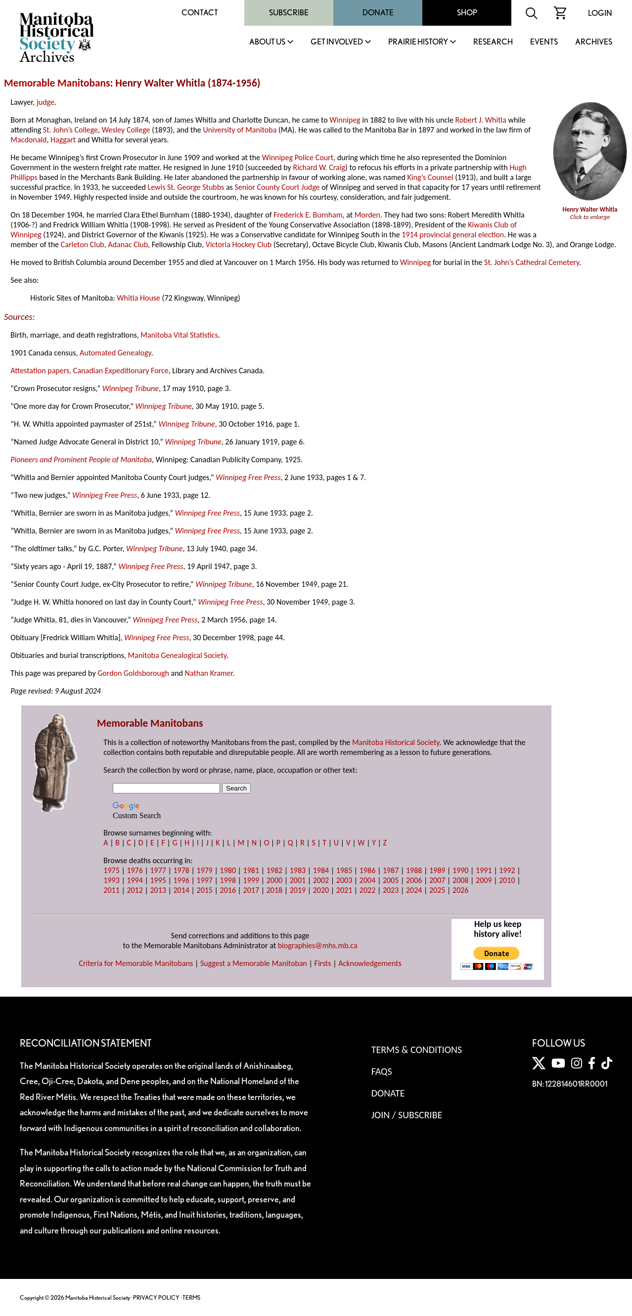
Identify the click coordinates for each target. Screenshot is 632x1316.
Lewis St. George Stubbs (185, 187)
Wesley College (126, 129)
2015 (205, 890)
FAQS (381, 1071)
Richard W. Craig (319, 167)
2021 (344, 890)
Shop (467, 12)
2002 (321, 880)
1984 (321, 870)
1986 (367, 870)
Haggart (63, 139)
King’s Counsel (430, 177)
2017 (251, 890)
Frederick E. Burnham (307, 214)
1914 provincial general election (453, 234)
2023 (391, 890)
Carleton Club (82, 244)
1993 (111, 880)
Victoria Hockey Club (238, 244)
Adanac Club (128, 244)
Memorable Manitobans (57, 83)
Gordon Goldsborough (133, 673)
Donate (378, 12)
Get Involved (337, 42)
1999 (251, 880)
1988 (414, 870)
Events (544, 42)
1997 (205, 880)
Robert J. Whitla (480, 120)
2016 (228, 890)
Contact (199, 12)
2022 (367, 890)
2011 (111, 890)
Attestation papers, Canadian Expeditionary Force (89, 370)
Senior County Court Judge (276, 187)
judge (45, 102)
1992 (507, 870)
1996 (181, 880)
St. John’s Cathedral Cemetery (531, 262)
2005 (391, 880)
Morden (367, 214)
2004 (367, 880)
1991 (484, 870)
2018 (274, 890)
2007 (437, 880)
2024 (414, 890)
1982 (274, 870)
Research (493, 42)
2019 (298, 890)
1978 (181, 870)
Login (600, 13)
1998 (228, 880)
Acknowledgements (370, 963)
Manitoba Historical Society (396, 742)
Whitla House (138, 298)
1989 (437, 870)
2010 (507, 880)
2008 (460, 880)
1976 (134, 870)
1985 (344, 870)
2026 (460, 890)
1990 (460, 870)
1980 (228, 870)
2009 (484, 880)
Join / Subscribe (407, 1115)
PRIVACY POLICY (156, 1297)
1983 (298, 870)
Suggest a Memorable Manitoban (253, 963)
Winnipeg (344, 120)
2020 (321, 890)
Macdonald (28, 139)
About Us (267, 42)
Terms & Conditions (416, 1049)
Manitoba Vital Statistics (179, 335)
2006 (414, 880)
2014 (181, 890)
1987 (391, 870)
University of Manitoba (239, 129)
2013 (158, 890)
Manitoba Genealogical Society (177, 655)
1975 (111, 870)
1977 (158, 870)
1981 (251, 870)
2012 (134, 890)
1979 (205, 870)
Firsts (323, 963)
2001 (298, 880)
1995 (158, 880)
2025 (437, 890)
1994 (134, 880)
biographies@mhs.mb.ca (318, 945)
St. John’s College (70, 129)
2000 (274, 880)
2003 (344, 880)
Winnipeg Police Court (297, 157)
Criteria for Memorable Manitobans (136, 963)
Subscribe (289, 12)
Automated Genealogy (115, 352)
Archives (593, 42)
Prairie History (418, 42)
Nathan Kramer (209, 673)
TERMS (191, 1297)
